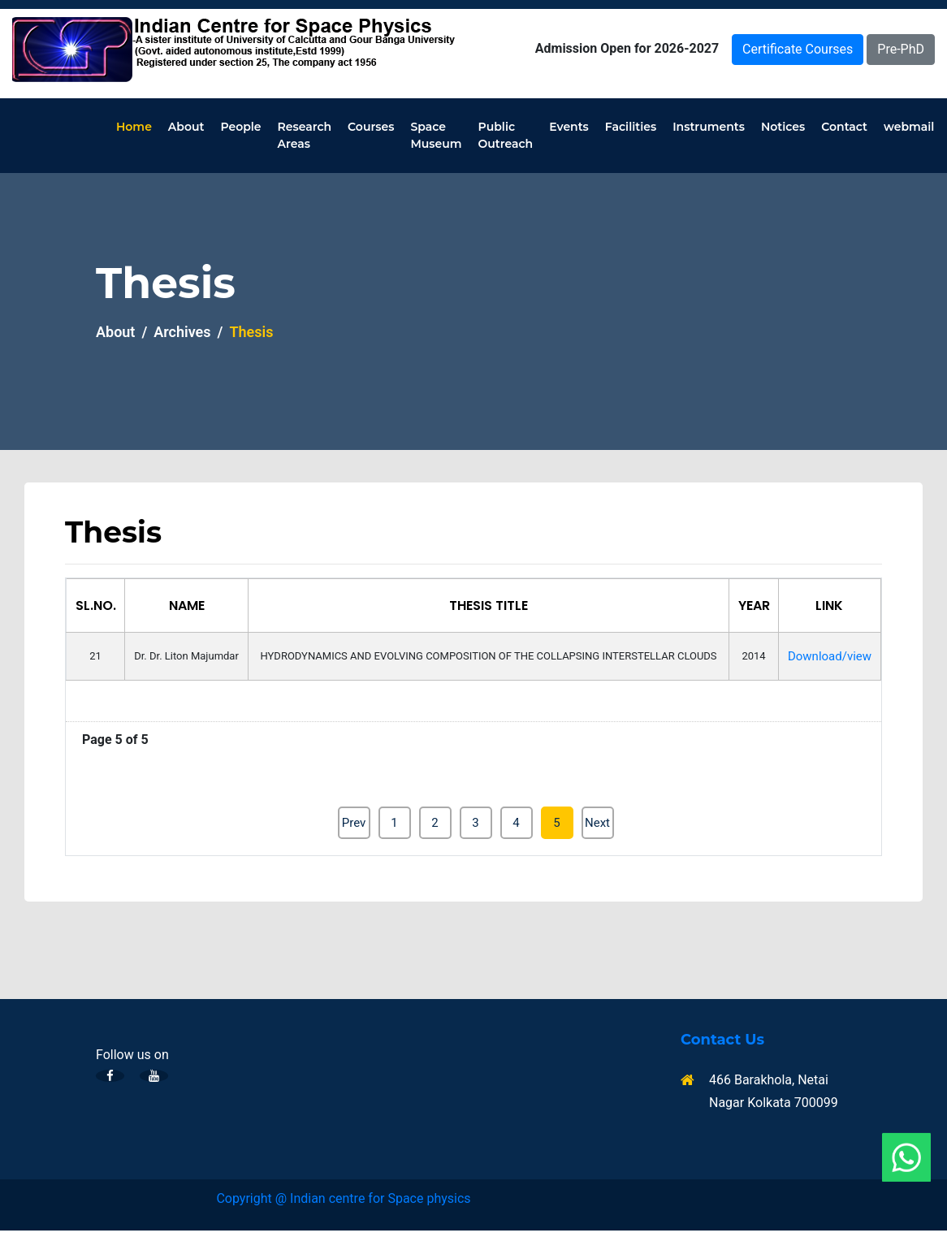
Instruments (708, 126)
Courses (371, 126)
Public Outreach (506, 135)
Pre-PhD (900, 49)
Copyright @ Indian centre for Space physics (343, 1198)
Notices (783, 126)
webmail (909, 126)
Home (134, 126)
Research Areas (305, 135)
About (186, 126)
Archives (182, 331)
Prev (354, 822)
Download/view (829, 656)
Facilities (630, 126)
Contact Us (722, 1040)
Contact (844, 126)
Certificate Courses (797, 49)
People (240, 126)
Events (569, 126)
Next (597, 822)
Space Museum (435, 135)
